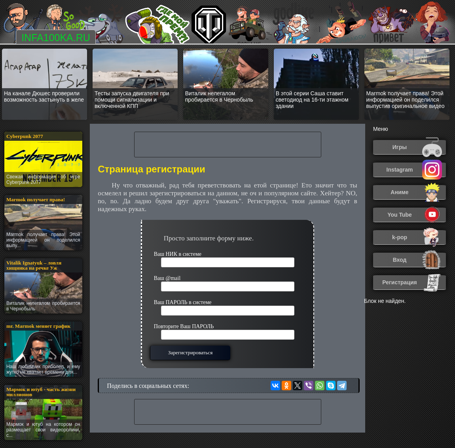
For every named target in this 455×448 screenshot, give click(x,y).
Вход (417, 260)
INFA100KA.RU (55, 37)
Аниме (416, 192)
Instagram (414, 170)
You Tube (414, 215)
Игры (417, 147)
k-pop (417, 237)
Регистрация (412, 282)
